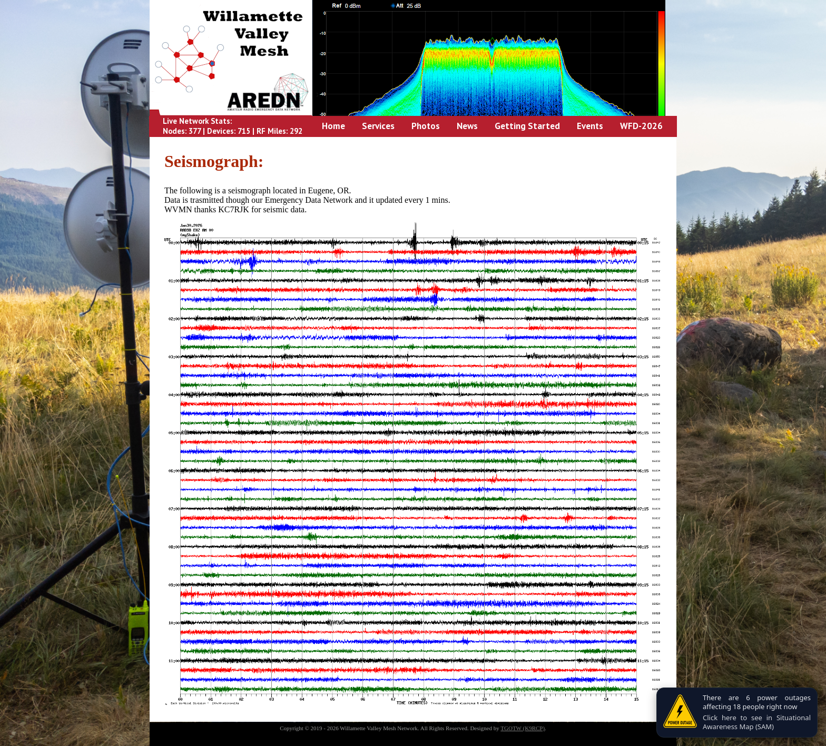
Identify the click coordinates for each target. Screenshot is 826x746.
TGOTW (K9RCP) (522, 728)
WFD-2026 (641, 126)
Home (333, 126)
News (467, 126)
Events (590, 126)
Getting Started (527, 126)
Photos (425, 126)
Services (378, 126)
